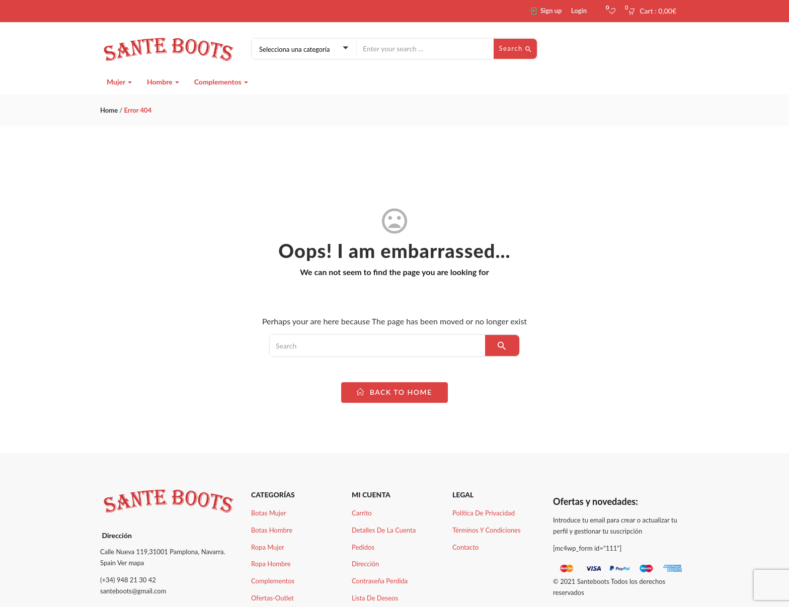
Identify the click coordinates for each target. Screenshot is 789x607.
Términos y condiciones (486, 530)
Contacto (465, 547)
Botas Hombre (271, 530)
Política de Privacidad (483, 513)
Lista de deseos (375, 598)
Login (579, 11)
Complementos (221, 81)
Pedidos (363, 547)
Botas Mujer (268, 513)
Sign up (551, 11)
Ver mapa (130, 563)
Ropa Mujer (267, 547)
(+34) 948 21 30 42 (128, 580)
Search (515, 48)
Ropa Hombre (271, 564)
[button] (655, 11)
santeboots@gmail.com (133, 591)
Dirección (365, 564)
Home (109, 110)
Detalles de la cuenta (384, 530)
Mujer (119, 81)
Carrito (362, 513)
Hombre (163, 81)
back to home (394, 392)
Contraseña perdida (380, 581)
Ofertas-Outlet (272, 598)
